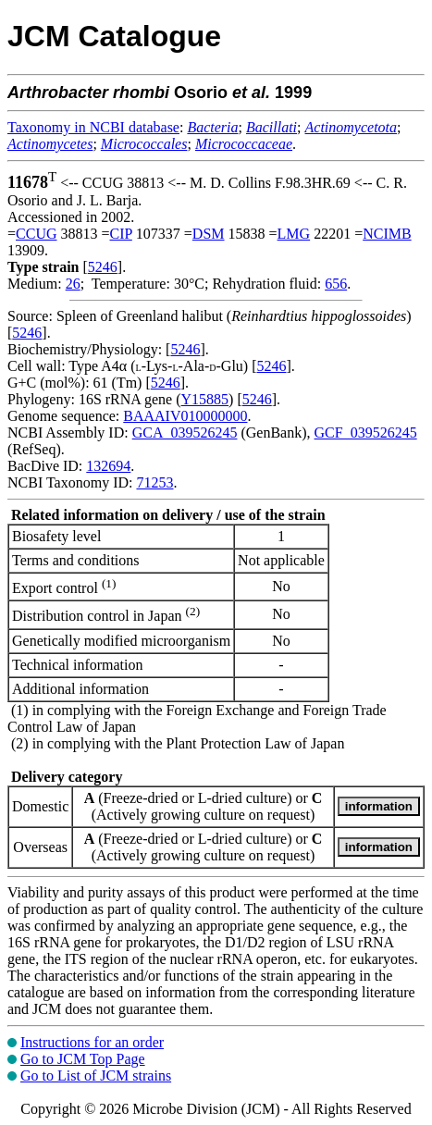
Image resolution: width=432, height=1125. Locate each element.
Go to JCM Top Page (82, 1059)
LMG (294, 233)
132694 (108, 466)
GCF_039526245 (366, 432)
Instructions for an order (92, 1042)
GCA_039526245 (185, 432)
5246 (102, 267)
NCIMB (387, 233)
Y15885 (205, 399)
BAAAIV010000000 (185, 416)
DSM (208, 233)
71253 (154, 482)
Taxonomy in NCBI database (93, 127)
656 (336, 283)
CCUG (36, 233)
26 (73, 283)
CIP (121, 233)
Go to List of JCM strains (95, 1075)
